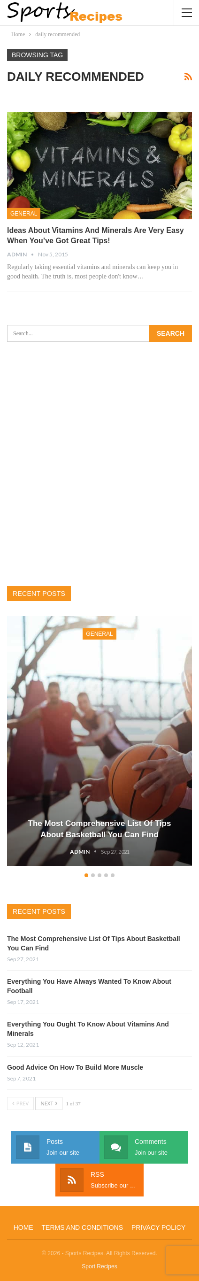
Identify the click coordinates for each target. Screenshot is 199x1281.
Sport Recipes (99, 1266)
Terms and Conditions (82, 1227)
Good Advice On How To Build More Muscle (75, 1067)
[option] (99, 742)
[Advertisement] (99, 463)
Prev (20, 1103)
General (23, 213)
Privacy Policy (158, 1227)
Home (23, 1227)
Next (48, 1103)
